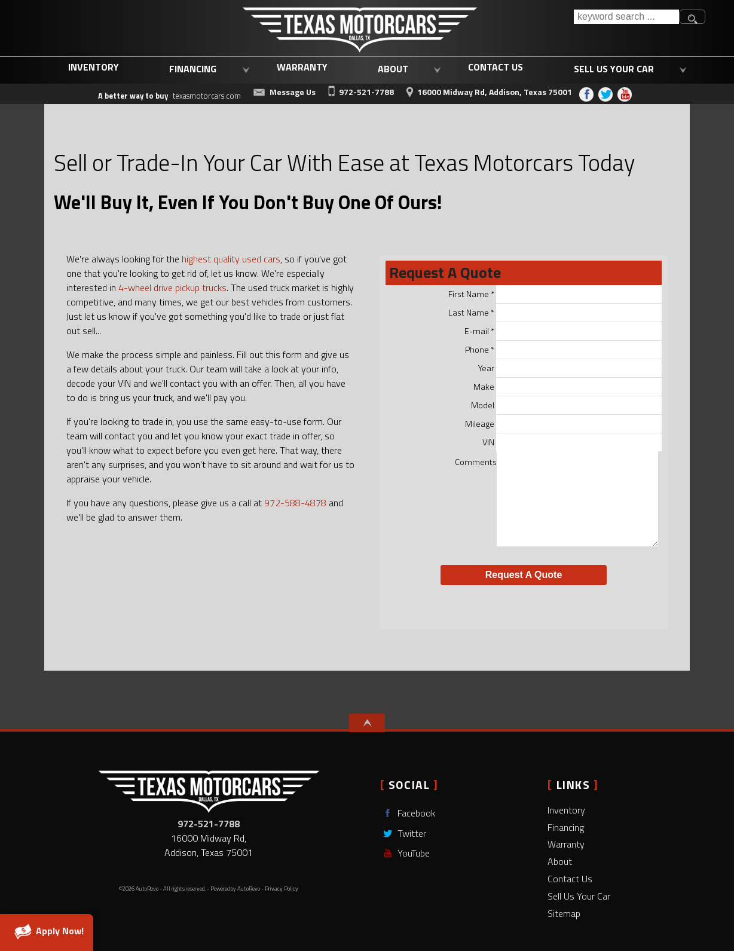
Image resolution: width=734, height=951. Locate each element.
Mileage (563, 424)
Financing (566, 827)
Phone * (563, 350)
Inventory (93, 67)
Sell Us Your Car (579, 896)
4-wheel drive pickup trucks (172, 287)
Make (567, 387)
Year (570, 368)
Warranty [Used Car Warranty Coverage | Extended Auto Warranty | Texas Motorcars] (302, 67)
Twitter (403, 833)
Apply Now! (47, 931)
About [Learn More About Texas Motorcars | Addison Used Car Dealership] (393, 69)
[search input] (626, 17)
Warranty (566, 844)
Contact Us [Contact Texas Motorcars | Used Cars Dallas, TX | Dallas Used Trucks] (495, 67)
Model (566, 405)
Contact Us (570, 879)
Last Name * (555, 313)
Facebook (407, 813)
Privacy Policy (281, 888)
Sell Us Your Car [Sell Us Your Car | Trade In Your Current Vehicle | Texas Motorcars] (614, 69)
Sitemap (564, 913)
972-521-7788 (209, 824)
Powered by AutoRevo (235, 888)
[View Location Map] (487, 90)
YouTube (405, 853)
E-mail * (563, 331)
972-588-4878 (295, 503)
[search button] (692, 17)
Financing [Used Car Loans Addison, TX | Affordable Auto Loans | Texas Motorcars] (192, 69)
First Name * (555, 294)
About (560, 861)
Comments (557, 500)
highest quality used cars (231, 259)
